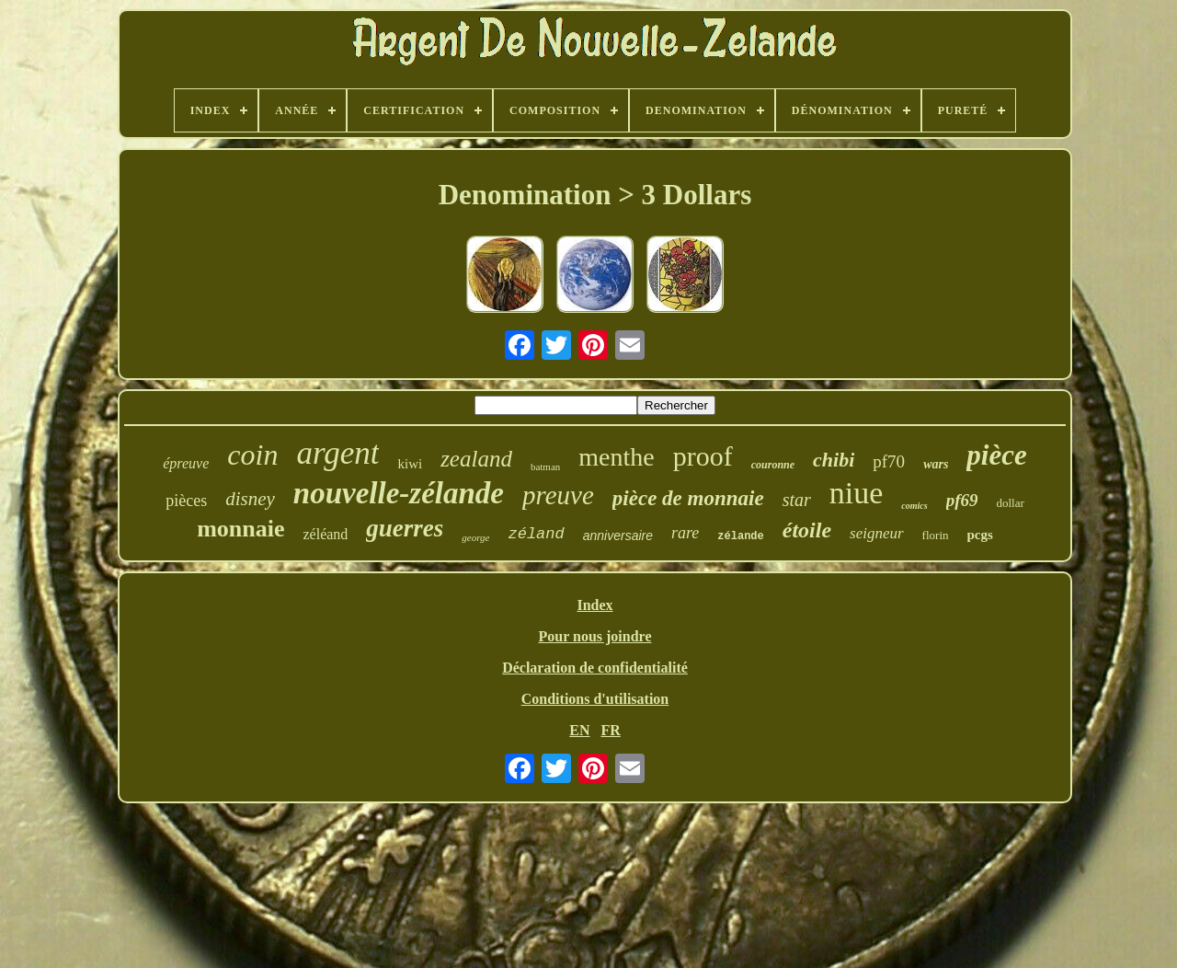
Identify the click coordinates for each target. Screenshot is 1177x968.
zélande (740, 536)
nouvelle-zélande (398, 493)
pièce (996, 455)
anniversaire (618, 535)
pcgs (980, 534)
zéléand (325, 534)
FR (610, 730)
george (475, 537)
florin (935, 535)
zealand (476, 458)
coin (252, 454)
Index (594, 605)
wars (935, 464)
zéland (537, 534)
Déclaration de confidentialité (595, 667)
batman (545, 466)
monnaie (240, 528)
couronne (772, 464)
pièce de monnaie (688, 498)
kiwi (409, 463)
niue (856, 493)
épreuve (186, 463)
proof (703, 456)
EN (579, 730)
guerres (404, 528)
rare (685, 533)
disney (250, 499)
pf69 (962, 500)
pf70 (889, 461)
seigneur (877, 533)
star (797, 500)
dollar (1009, 503)
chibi (833, 459)
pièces (186, 500)
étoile (807, 530)
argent (337, 453)
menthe (616, 457)
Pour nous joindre (595, 636)
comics (914, 506)
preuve (558, 495)
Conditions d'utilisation (595, 699)
